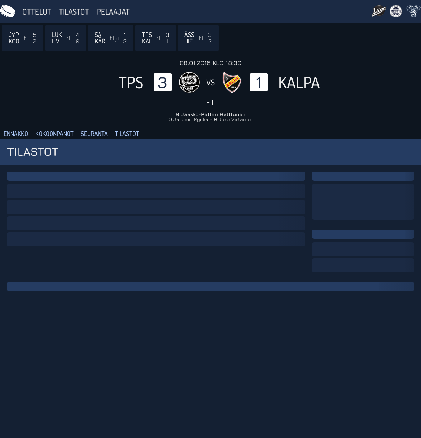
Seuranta (94, 133)
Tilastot (74, 11)
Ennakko (16, 133)
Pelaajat (113, 11)
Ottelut (36, 11)
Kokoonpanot (54, 133)
